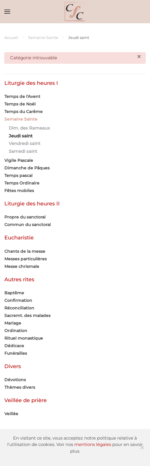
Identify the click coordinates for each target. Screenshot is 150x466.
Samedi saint (23, 151)
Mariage (12, 323)
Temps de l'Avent (22, 96)
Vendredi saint (24, 143)
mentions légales (92, 444)
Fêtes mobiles (19, 190)
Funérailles (15, 353)
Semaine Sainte (20, 119)
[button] (7, 11)
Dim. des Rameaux (29, 128)
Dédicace (14, 345)
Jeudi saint (20, 136)
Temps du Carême (23, 111)
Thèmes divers (19, 387)
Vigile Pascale (18, 160)
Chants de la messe (24, 251)
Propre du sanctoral (25, 217)
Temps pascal (18, 175)
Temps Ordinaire (21, 183)
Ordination (15, 330)
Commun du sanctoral (27, 224)
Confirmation (18, 300)
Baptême (14, 292)
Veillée (11, 413)
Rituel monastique (23, 338)
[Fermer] (139, 57)
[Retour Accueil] (75, 11)
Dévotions (15, 379)
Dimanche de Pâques (27, 168)
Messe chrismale (21, 266)
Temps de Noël (20, 104)
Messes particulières (25, 258)
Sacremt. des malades (27, 315)
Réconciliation (19, 308)
